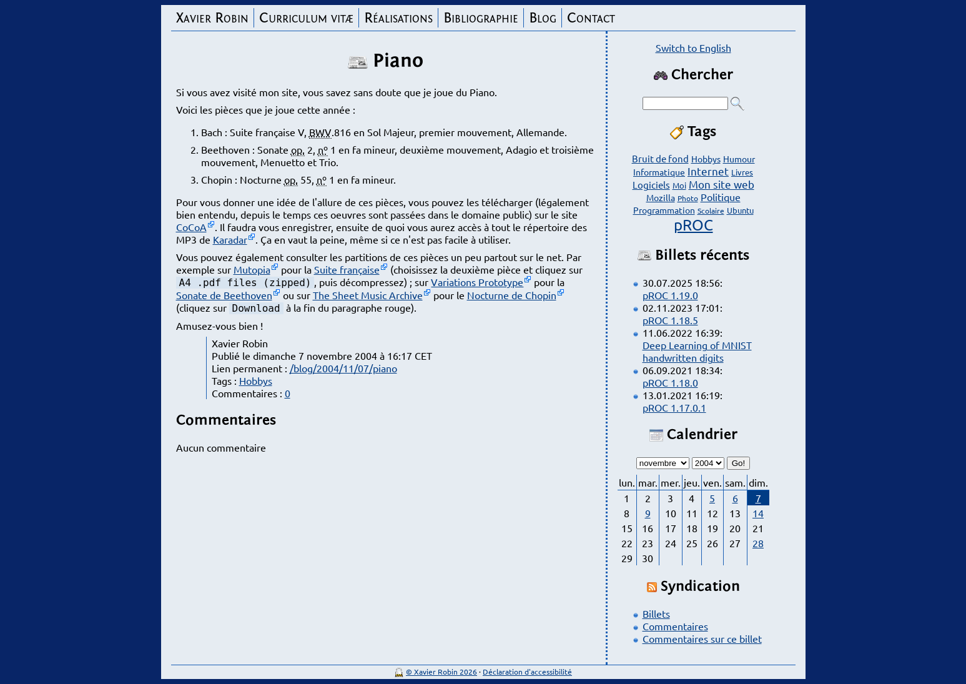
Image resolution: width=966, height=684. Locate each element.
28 (758, 543)
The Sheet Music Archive (368, 295)
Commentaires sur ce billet (702, 638)
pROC (693, 225)
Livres (742, 172)
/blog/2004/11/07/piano (343, 368)
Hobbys (255, 380)
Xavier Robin (212, 17)
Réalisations (398, 17)
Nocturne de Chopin (511, 295)
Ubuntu (740, 210)
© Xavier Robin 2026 (441, 672)
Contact (591, 17)
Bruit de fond (660, 158)
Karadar (230, 239)
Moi (679, 185)
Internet (708, 170)
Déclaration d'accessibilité (527, 672)
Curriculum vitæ (306, 17)
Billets (656, 613)
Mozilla (660, 197)
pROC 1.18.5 (670, 320)
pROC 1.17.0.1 (674, 407)
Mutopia (252, 269)
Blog (542, 17)
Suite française (347, 269)
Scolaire (710, 211)
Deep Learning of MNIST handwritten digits (697, 351)
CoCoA (191, 227)
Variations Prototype (477, 281)
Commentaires (675, 626)
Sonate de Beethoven (224, 295)
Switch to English (693, 47)
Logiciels (651, 185)
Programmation (664, 210)
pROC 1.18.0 (670, 382)
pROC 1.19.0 (670, 295)
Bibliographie (480, 17)
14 (758, 513)
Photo (688, 198)
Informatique (659, 171)
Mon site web (721, 184)
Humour (739, 158)
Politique (721, 197)
